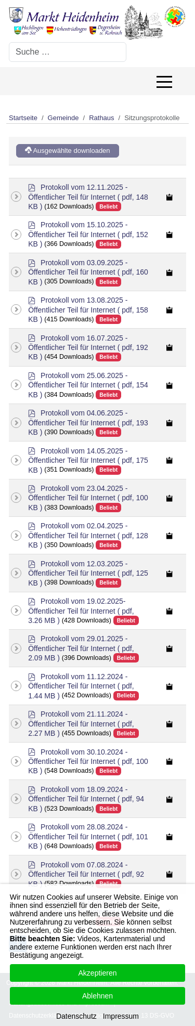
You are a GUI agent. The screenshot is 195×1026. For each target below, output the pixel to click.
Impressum (121, 1016)
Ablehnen (97, 996)
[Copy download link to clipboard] (170, 197)
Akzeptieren (98, 973)
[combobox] (67, 52)
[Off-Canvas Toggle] (164, 81)
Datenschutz (76, 1016)
